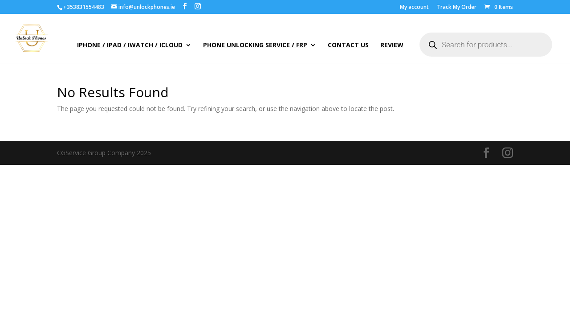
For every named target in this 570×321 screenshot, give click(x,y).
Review (391, 45)
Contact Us (348, 45)
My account (414, 7)
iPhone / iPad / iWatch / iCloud (130, 45)
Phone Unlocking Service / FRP (255, 45)
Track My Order (456, 7)
